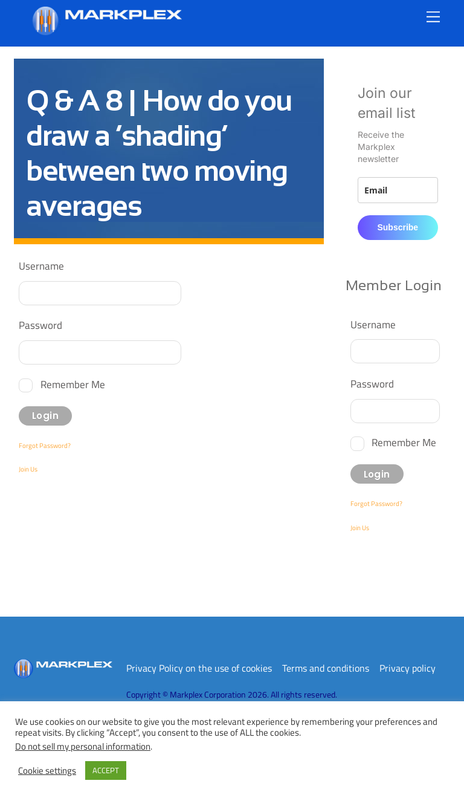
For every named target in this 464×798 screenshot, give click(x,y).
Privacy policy (407, 668)
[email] (398, 190)
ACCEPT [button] (105, 770)
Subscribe (397, 227)
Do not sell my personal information (82, 746)
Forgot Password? (45, 445)
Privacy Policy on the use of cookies (199, 668)
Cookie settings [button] (47, 770)
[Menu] (433, 16)
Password (40, 324)
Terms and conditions (325, 668)
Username (41, 265)
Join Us (28, 469)
